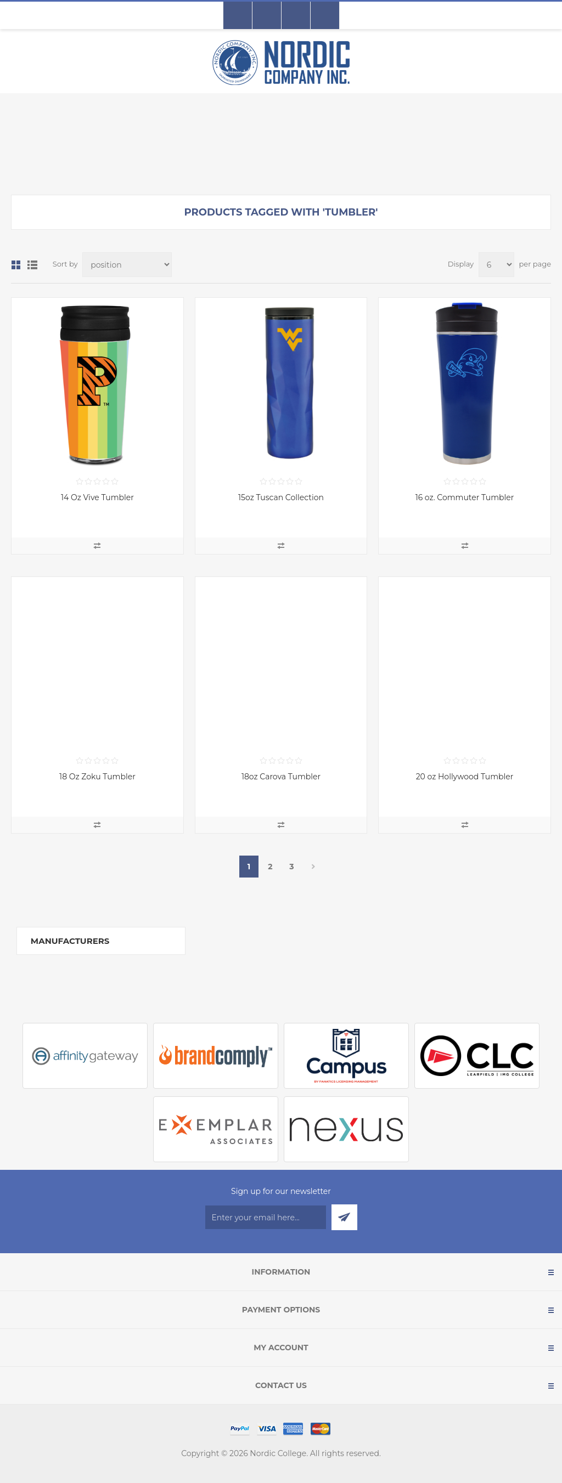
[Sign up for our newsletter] (265, 1217)
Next (313, 867)
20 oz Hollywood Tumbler (465, 777)
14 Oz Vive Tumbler (97, 497)
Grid (16, 265)
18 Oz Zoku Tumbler (97, 777)
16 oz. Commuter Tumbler (464, 497)
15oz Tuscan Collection (281, 497)
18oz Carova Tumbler (281, 777)
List (32, 265)
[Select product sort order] (127, 264)
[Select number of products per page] (496, 264)
